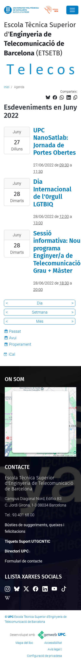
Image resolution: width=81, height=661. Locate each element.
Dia (40, 303)
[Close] (72, 10)
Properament (20, 344)
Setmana (40, 312)
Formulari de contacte (23, 561)
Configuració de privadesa (44, 656)
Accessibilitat (53, 643)
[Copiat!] (75, 97)
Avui (12, 337)
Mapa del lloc (24, 643)
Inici (6, 87)
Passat (15, 331)
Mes (39, 321)
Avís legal (54, 649)
